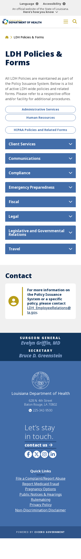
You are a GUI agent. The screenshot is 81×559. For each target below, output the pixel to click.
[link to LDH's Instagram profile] (44, 454)
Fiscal (14, 201)
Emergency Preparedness (31, 187)
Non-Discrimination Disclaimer (40, 510)
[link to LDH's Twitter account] (36, 454)
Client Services (22, 144)
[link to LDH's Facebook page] (28, 454)
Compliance (19, 172)
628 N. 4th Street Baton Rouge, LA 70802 (40, 402)
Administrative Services (40, 109)
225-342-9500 (42, 410)
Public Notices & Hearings (40, 494)
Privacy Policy (41, 504)
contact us (38, 445)
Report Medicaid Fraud (40, 483)
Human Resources (40, 117)
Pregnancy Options (40, 489)
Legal (14, 216)
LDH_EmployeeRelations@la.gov (49, 310)
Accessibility (52, 3)
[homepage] (6, 37)
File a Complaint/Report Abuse (40, 478)
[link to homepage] (22, 21)
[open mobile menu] (66, 21)
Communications (24, 158)
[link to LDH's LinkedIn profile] (52, 454)
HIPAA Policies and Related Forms (40, 130)
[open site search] (74, 21)
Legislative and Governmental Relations (36, 232)
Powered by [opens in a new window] (40, 532)
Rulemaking (40, 499)
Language (27, 3)
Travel (14, 248)
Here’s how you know (38, 11)
